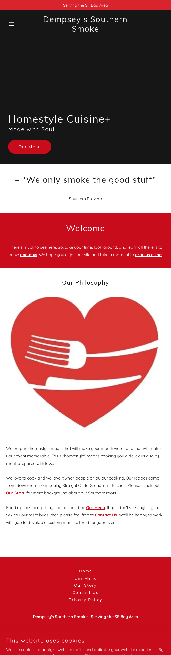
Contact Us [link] (85, 592)
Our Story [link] (85, 585)
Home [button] (85, 570)
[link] (85, 30)
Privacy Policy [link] (86, 599)
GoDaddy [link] (96, 642)
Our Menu (29, 146)
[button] (18, 24)
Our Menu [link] (85, 578)
